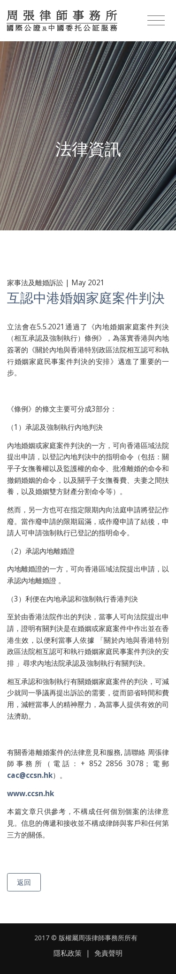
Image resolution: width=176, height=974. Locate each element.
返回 (24, 882)
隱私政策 (68, 953)
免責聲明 (108, 953)
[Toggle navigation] (156, 20)
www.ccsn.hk (30, 794)
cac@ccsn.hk (30, 775)
